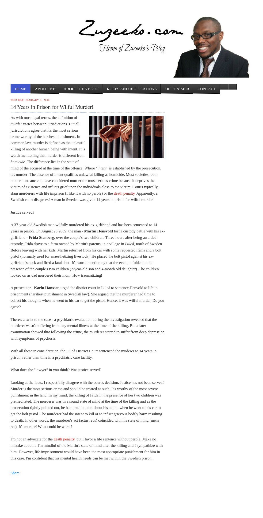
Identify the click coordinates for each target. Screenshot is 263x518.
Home (20, 89)
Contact (207, 89)
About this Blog (81, 89)
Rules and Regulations (132, 89)
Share (15, 473)
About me (45, 89)
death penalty (124, 193)
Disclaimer (177, 89)
